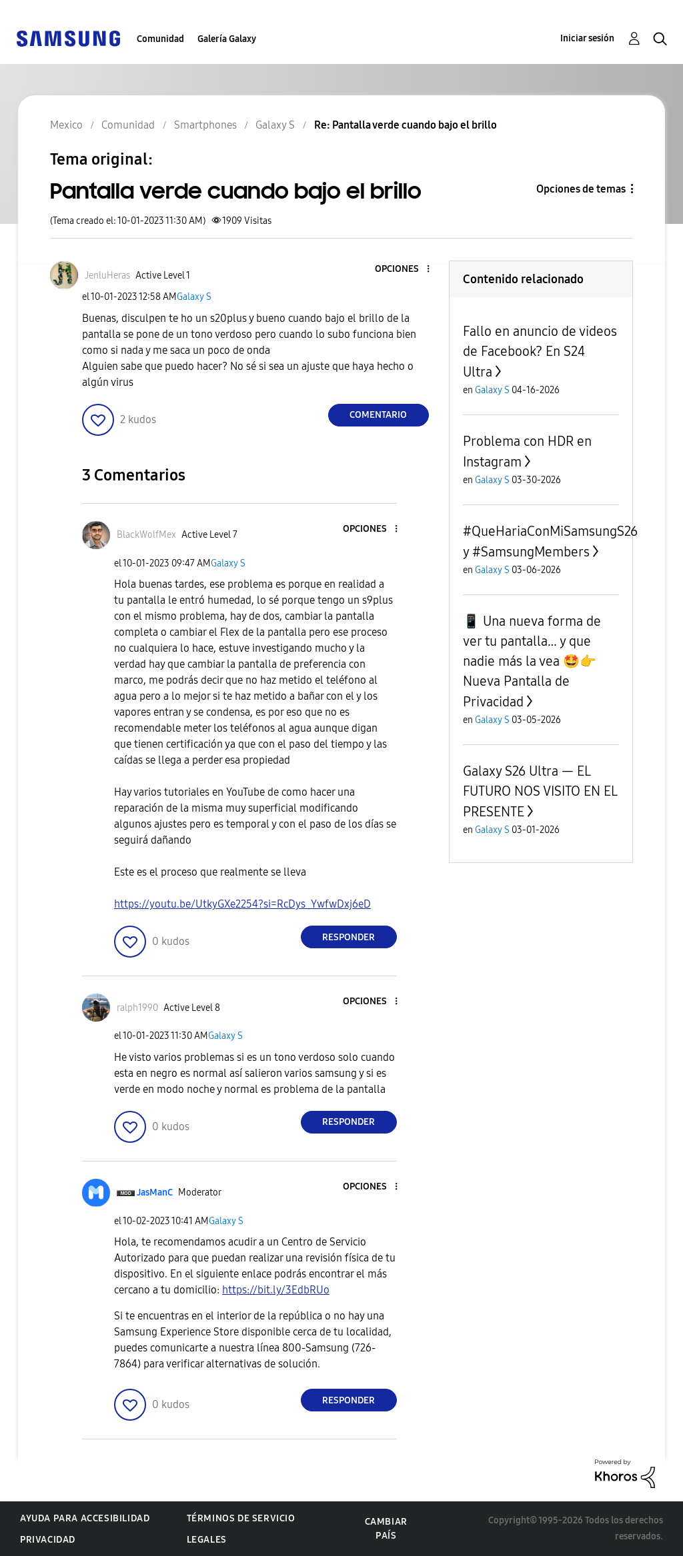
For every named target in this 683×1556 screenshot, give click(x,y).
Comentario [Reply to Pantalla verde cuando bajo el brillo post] (378, 414)
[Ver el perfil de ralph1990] (137, 1008)
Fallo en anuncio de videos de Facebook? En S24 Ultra (540, 351)
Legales (207, 1539)
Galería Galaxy (226, 39)
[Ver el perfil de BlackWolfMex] (146, 534)
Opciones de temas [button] (581, 189)
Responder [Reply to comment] (348, 937)
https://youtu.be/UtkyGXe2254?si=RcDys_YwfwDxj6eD (242, 904)
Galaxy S (194, 297)
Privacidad (47, 1539)
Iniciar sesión (587, 38)
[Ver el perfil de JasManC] (155, 1192)
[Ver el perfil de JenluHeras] (107, 275)
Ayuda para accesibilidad (84, 1518)
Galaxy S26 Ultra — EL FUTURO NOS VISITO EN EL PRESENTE (540, 791)
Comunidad (160, 39)
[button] (405, 269)
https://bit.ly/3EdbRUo (275, 1289)
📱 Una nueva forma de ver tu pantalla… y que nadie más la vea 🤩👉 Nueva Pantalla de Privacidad (532, 661)
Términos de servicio (241, 1518)
